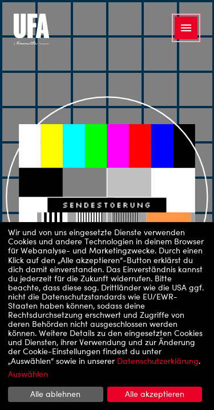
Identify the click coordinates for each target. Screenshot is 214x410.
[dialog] (107, 316)
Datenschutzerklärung (158, 361)
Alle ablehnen (55, 394)
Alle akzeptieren (154, 394)
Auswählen (28, 374)
